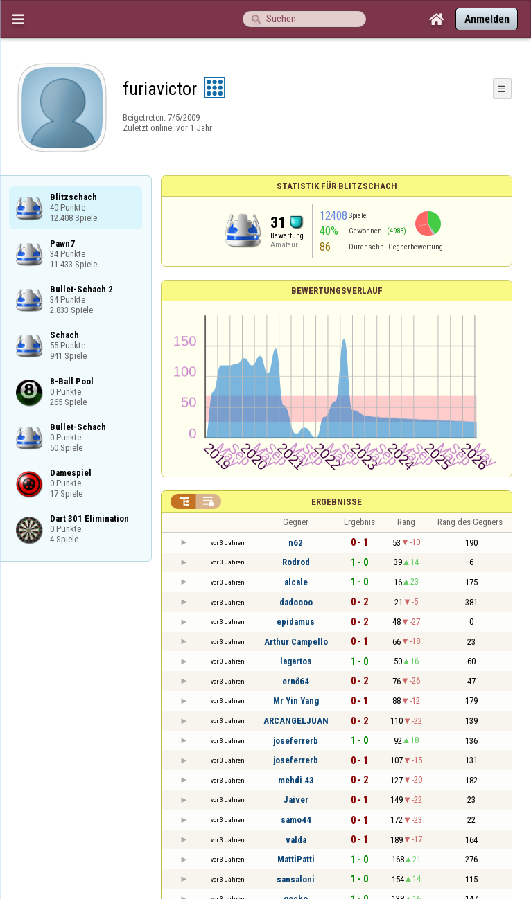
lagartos (296, 661)
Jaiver (296, 799)
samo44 (296, 820)
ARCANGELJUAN (296, 720)
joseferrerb (295, 741)
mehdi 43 (296, 780)
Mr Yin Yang (296, 700)
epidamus (296, 621)
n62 (295, 542)
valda (296, 840)
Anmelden (487, 19)
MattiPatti (296, 859)
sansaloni (296, 879)
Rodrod (296, 562)
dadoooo (296, 602)
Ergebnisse (336, 502)
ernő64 (295, 681)
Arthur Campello (296, 642)
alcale (296, 582)
